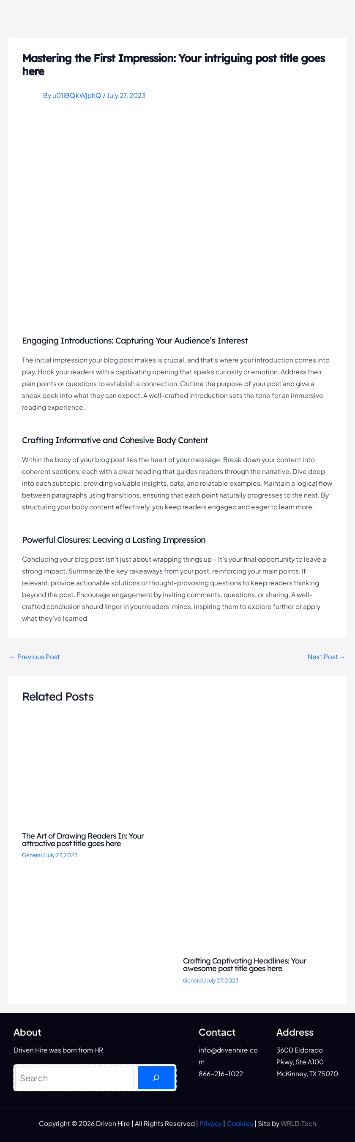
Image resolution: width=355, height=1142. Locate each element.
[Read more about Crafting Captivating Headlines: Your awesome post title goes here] (258, 837)
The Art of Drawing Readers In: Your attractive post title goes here (83, 839)
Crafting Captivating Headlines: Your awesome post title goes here (244, 964)
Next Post (327, 656)
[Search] (156, 1078)
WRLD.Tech (298, 1123)
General (32, 855)
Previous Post (34, 656)
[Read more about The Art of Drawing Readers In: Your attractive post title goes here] (97, 775)
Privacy (210, 1123)
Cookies (240, 1123)
